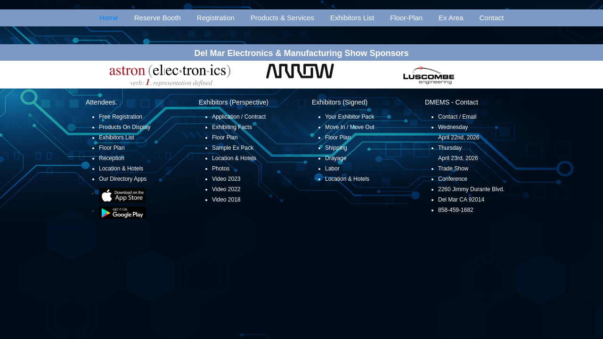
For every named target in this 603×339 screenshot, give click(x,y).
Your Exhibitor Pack (349, 116)
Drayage (335, 158)
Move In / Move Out (350, 127)
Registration (216, 18)
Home (108, 18)
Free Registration (120, 116)
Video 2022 (226, 189)
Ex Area (451, 18)
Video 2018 (226, 199)
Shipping (336, 148)
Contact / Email (457, 116)
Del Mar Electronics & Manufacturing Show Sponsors (301, 53)
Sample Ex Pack (232, 148)
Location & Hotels (121, 168)
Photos (220, 168)
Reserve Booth (157, 18)
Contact (492, 18)
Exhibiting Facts (232, 127)
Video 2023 (226, 179)
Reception (111, 158)
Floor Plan (112, 148)
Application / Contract (239, 116)
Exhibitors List (352, 18)
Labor (332, 168)
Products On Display (124, 127)
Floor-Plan (406, 18)
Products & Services (282, 18)
